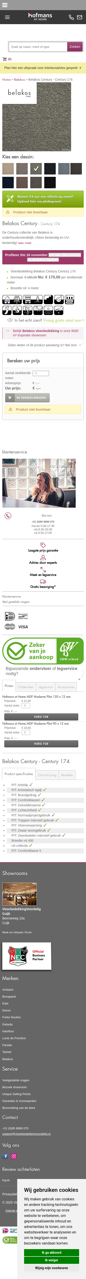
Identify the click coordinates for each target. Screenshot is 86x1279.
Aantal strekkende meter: (18, 375)
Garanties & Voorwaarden (19, 1101)
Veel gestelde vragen (16, 602)
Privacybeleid (11, 1194)
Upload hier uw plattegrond (45, 199)
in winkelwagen (31, 398)
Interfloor (8, 1031)
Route (28, 932)
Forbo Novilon (11, 1017)
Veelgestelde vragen (15, 1080)
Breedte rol (19, 840)
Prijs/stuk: (10, 701)
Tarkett (6, 1052)
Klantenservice (11, 596)
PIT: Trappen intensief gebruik (33, 820)
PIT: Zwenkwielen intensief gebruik (36, 835)
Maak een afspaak (12, 932)
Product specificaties (19, 774)
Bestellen (67, 775)
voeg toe (41, 716)
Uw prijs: (13, 388)
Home (6, 79)
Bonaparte (9, 996)
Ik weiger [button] (51, 1260)
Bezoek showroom (14, 1087)
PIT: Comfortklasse (25, 851)
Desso (6, 1010)
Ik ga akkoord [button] (51, 1252)
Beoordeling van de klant (18, 1108)
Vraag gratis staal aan (44, 320)
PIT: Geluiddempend (26, 805)
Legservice (46, 687)
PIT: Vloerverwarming (27, 825)
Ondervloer (26, 687)
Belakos (19, 79)
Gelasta (7, 1024)
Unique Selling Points (16, 1094)
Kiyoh (6, 1180)
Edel (5, 1003)
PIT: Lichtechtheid (24, 810)
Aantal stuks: (12, 705)
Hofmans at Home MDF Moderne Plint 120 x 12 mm (36, 696)
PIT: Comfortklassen (26, 800)
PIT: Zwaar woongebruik (29, 830)
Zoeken (74, 47)
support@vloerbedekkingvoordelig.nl (26, 1134)
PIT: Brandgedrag (24, 795)
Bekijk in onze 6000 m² (46, 333)
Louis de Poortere (14, 1038)
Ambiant (7, 989)
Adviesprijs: (13, 383)
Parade (7, 1045)
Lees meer (25, 242)
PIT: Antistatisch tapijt (27, 790)
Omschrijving (47, 775)
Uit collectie (20, 845)
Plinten (9, 686)
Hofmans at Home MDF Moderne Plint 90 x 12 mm (35, 723)
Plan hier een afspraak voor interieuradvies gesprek (43, 68)
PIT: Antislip (20, 785)
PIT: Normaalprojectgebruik (31, 815)
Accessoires (66, 687)
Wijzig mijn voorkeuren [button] (51, 1268)
